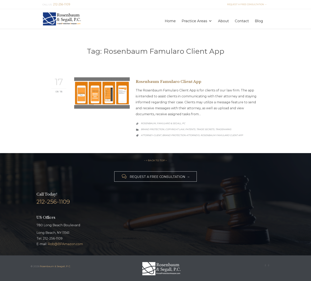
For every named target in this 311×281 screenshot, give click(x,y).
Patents (190, 129)
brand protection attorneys (181, 135)
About (223, 21)
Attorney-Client (151, 135)
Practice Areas (197, 20)
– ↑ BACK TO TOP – (155, 160)
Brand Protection (152, 129)
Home (170, 21)
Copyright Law (174, 129)
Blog (259, 21)
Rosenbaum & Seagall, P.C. (55, 266)
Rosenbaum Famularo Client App (168, 82)
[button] (210, 21)
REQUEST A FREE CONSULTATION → (246, 4)
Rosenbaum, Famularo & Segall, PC (163, 123)
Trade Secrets (205, 129)
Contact (242, 21)
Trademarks (223, 129)
